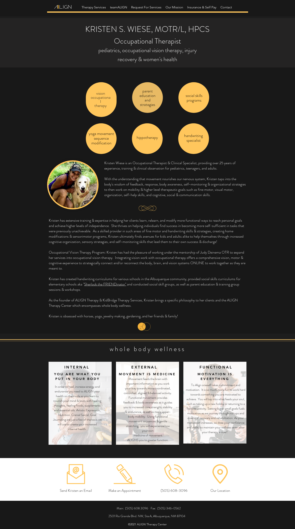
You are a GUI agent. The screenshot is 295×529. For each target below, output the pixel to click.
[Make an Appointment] (124, 490)
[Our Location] (220, 490)
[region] (101, 99)
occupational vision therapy (152, 50)
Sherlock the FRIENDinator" (105, 284)
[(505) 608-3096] (174, 490)
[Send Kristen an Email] (76, 490)
